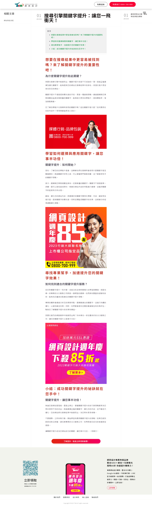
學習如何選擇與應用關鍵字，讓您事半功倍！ (69, 41)
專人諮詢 (85, 497)
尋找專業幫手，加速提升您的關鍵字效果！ (68, 45)
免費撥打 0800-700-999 (123, 4)
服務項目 (66, 497)
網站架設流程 (9, 20)
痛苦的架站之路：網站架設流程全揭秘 (139, 15)
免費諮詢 (100, 4)
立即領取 (30, 480)
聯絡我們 (95, 497)
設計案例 (76, 497)
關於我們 (57, 497)
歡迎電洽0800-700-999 (30, 486)
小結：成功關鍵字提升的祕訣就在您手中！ (68, 48)
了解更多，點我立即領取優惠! (76, 441)
